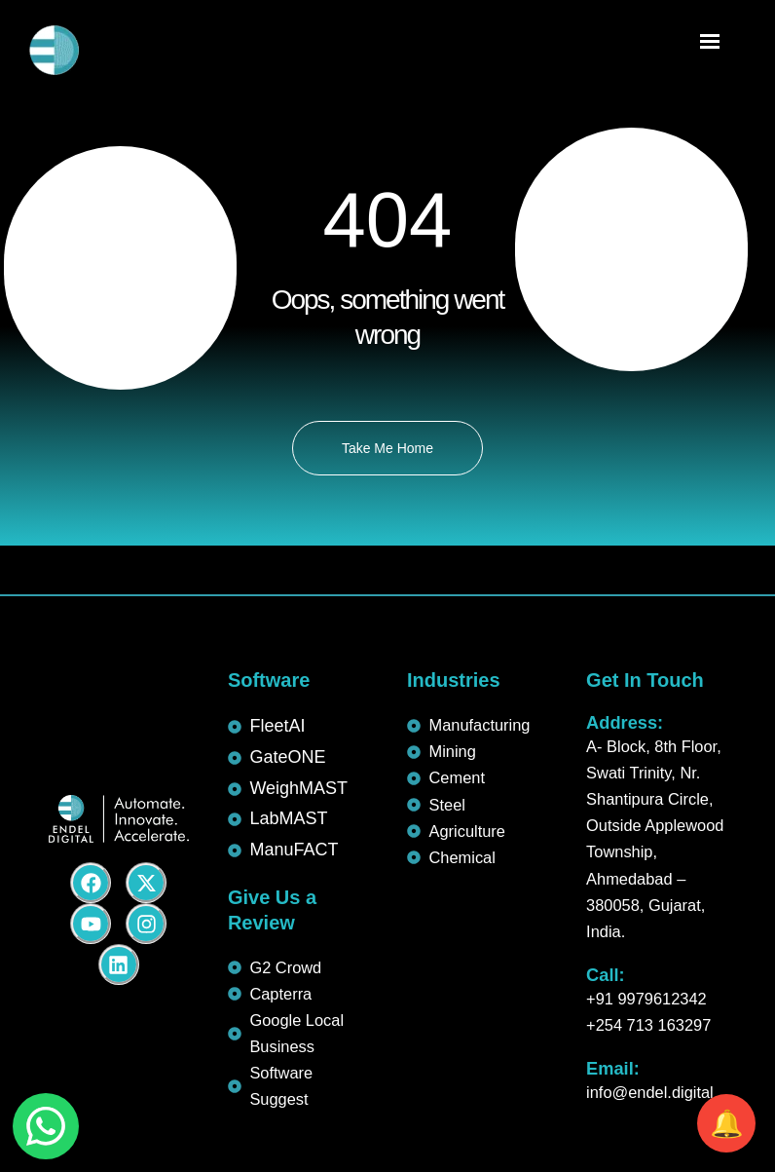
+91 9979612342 (646, 998)
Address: (624, 722)
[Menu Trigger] (709, 44)
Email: (613, 1068)
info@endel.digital (650, 1092)
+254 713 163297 (648, 1025)
